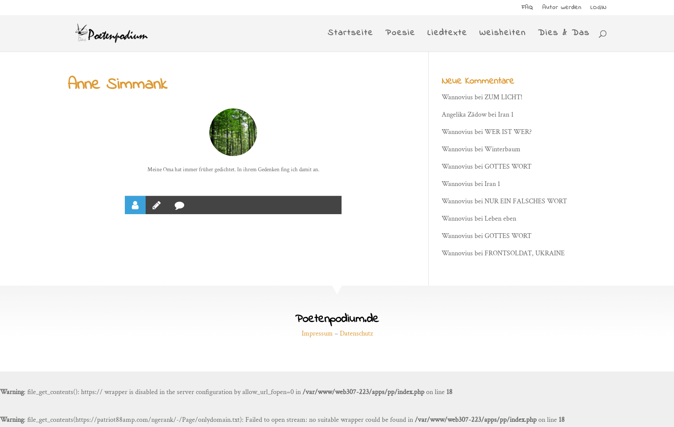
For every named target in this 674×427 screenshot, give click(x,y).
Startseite (350, 34)
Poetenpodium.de (337, 319)
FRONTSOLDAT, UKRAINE (525, 253)
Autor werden (561, 8)
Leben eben (500, 218)
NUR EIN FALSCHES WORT (526, 201)
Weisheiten (502, 34)
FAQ (527, 8)
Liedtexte (447, 34)
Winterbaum (503, 149)
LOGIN (598, 8)
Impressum (317, 333)
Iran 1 (506, 114)
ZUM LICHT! (503, 97)
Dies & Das (563, 34)
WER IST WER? (508, 132)
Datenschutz (356, 333)
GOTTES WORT (508, 166)
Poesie (400, 34)
